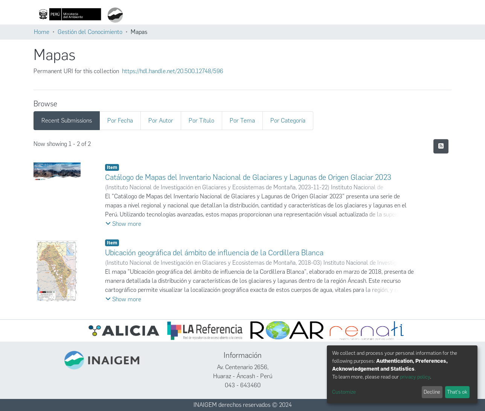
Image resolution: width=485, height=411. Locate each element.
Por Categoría (287, 120)
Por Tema (242, 120)
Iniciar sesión (427, 15)
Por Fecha (120, 120)
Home (41, 31)
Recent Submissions (66, 120)
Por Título (201, 120)
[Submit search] (238, 15)
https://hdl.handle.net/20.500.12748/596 (172, 71)
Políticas (392, 15)
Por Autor (160, 120)
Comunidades (263, 15)
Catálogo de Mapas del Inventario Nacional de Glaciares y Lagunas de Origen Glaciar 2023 (248, 177)
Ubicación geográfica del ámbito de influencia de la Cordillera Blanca (214, 252)
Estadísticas (349, 15)
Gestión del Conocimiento (90, 31)
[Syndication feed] (440, 146)
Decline (432, 392)
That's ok (457, 392)
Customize (344, 392)
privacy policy (415, 377)
